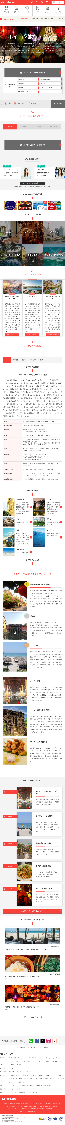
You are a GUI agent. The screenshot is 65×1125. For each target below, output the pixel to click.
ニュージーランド (24, 1071)
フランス (25, 1075)
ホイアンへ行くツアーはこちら (31, 911)
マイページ (57, 2)
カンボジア (27, 1061)
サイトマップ (39, 1111)
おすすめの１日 (33, 359)
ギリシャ (11, 1078)
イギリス (32, 1075)
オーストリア (33, 1078)
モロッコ (35, 1092)
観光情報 (33, 103)
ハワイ (2, 1064)
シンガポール (35, 1057)
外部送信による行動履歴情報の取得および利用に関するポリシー (38, 1108)
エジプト (28, 1092)
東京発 (10, 126)
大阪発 (24, 126)
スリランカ (41, 1061)
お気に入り (47, 2)
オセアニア (3, 1071)
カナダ (18, 1089)
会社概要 (5, 1103)
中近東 (2, 1092)
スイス (11, 1082)
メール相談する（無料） (31, 183)
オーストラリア (13, 1071)
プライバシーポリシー (13, 1108)
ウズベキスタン (55, 1061)
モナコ (46, 1078)
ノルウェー (22, 1085)
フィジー (11, 1068)
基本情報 (15, 359)
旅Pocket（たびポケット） (33, 1017)
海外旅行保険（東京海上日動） (29, 1106)
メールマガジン (33, 1047)
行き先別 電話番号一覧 (13, 1106)
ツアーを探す (22, 1047)
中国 (29, 1057)
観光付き (28, 87)
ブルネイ (51, 1057)
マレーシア (44, 1057)
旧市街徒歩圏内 (51, 79)
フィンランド (13, 1085)
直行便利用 (28, 79)
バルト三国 (18, 1082)
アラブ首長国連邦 (20, 1092)
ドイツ (54, 1075)
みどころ (24, 359)
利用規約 (53, 1106)
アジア (2, 1057)
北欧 (1, 1085)
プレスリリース (39, 1103)
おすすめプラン (8, 103)
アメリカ (11, 1089)
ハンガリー (19, 1078)
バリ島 (47, 1061)
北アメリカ (3, 1089)
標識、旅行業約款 (44, 1106)
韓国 (10, 1057)
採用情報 (18, 1103)
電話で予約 (32, 2)
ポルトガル (53, 1078)
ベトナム (19, 1061)
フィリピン (12, 1061)
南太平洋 (2, 1068)
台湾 (15, 1057)
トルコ (11, 1092)
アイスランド (47, 1085)
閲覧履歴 (42, 2)
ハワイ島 (18, 1064)
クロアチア (61, 1078)
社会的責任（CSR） (28, 1103)
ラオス (34, 1061)
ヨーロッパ (3, 1075)
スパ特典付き (28, 83)
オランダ (60, 1075)
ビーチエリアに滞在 (28, 91)
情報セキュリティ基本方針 (26, 1111)
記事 (41, 359)
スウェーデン (38, 1085)
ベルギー (47, 1075)
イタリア (11, 1075)
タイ (57, 1057)
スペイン (18, 1075)
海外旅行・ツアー (7, 1054)
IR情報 (11, 1103)
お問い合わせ (56, 1103)
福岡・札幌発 (54, 126)
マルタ (40, 1078)
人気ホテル (21, 103)
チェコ (26, 1078)
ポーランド (26, 1082)
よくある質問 (36, 2)
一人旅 (51, 83)
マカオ (24, 1057)
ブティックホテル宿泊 (51, 87)
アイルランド (40, 1075)
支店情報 (48, 1103)
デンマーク (29, 1085)
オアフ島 (11, 1064)
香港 (19, 1057)
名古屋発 (39, 126)
